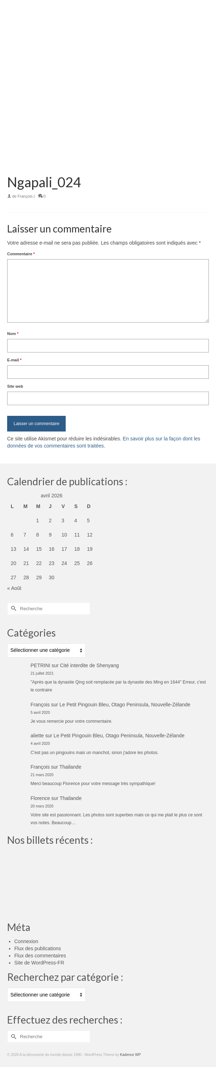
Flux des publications (37, 948)
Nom (13, 333)
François (24, 196)
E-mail (14, 360)
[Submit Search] (12, 608)
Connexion (26, 941)
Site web (15, 386)
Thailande (70, 767)
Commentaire (21, 254)
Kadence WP (130, 1055)
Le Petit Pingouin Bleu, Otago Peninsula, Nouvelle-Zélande (124, 704)
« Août (14, 588)
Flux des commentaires (40, 955)
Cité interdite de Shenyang (89, 665)
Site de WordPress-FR (39, 963)
